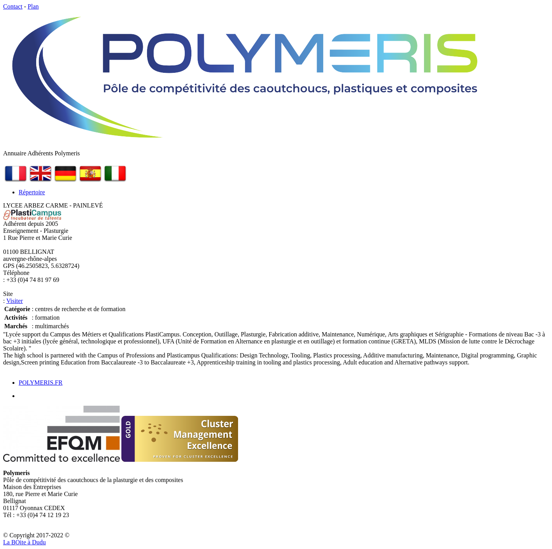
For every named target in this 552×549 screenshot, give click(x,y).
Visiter (14, 300)
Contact (13, 6)
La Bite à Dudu (24, 542)
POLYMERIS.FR (41, 382)
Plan (33, 6)
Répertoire (32, 192)
